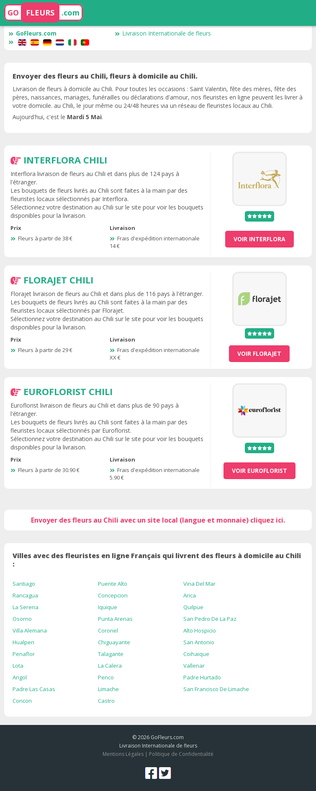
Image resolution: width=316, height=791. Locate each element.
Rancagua (25, 595)
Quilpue (193, 607)
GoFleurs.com (32, 33)
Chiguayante (114, 642)
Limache (108, 689)
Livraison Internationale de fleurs (163, 33)
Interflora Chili (65, 159)
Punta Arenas (115, 619)
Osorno (22, 619)
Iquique (107, 607)
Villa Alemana (30, 630)
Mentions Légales (123, 754)
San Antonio (198, 642)
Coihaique (196, 654)
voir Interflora (259, 239)
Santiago (24, 583)
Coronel (108, 630)
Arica (189, 595)
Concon (22, 700)
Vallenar (194, 665)
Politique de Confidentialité (181, 754)
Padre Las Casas (34, 689)
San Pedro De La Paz (209, 619)
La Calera (110, 665)
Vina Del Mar (199, 583)
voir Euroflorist (259, 471)
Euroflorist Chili (68, 391)
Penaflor (24, 654)
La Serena (26, 607)
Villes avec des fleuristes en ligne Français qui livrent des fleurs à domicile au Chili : (157, 560)
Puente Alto (112, 583)
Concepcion (113, 595)
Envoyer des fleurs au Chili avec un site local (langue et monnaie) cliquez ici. (158, 520)
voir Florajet (259, 353)
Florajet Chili (58, 279)
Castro (106, 700)
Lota (18, 665)
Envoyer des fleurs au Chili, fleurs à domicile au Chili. (105, 76)
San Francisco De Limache (216, 689)
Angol (20, 677)
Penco (106, 677)
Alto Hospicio (199, 630)
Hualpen (23, 642)
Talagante (110, 654)
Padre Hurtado (202, 677)
